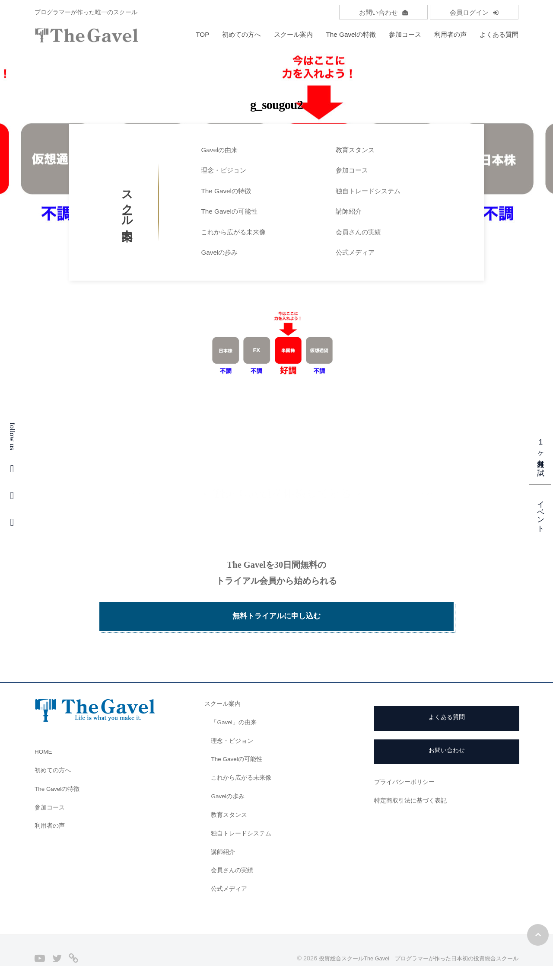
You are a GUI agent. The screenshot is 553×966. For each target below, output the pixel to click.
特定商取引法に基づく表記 (413, 779)
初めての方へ (241, 34)
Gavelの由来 (219, 150)
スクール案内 (293, 34)
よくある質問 (499, 34)
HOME (44, 730)
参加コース (405, 34)
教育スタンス (355, 150)
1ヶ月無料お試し (541, 454)
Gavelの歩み (219, 252)
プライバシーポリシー (406, 760)
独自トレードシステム (368, 191)
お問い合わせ (383, 12)
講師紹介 (349, 211)
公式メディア (355, 252)
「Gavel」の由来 (236, 700)
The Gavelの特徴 (351, 34)
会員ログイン (474, 12)
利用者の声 (450, 34)
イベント (541, 512)
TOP (202, 34)
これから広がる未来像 (233, 232)
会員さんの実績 (358, 232)
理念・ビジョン (223, 170)
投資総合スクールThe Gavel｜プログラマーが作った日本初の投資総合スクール (410, 937)
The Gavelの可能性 (229, 211)
